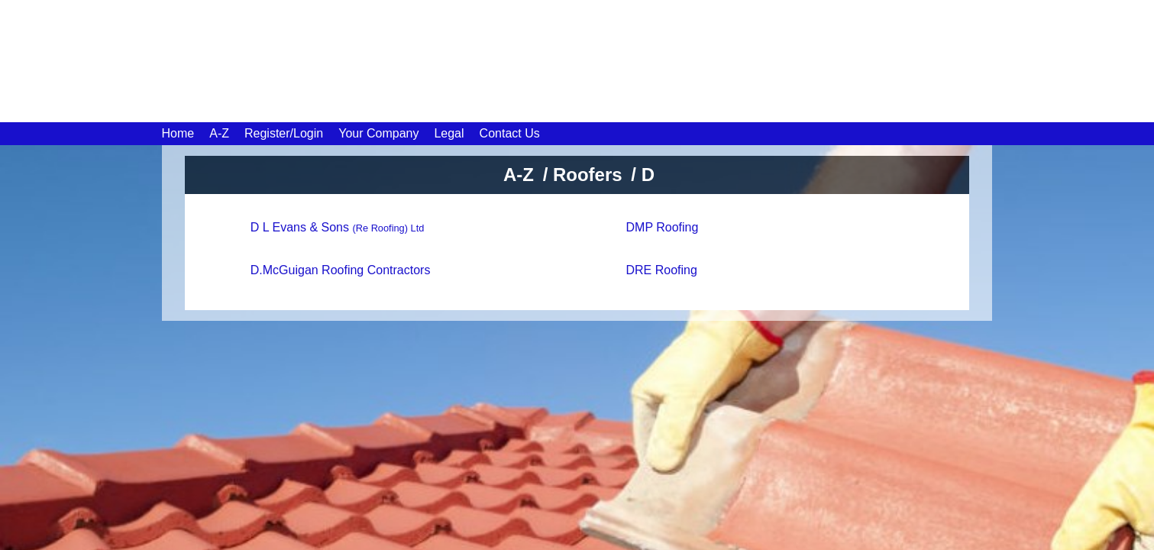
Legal (449, 133)
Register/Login (283, 133)
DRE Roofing (661, 270)
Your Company (378, 133)
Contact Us (510, 133)
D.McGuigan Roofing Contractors (341, 270)
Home (178, 133)
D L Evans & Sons (338, 227)
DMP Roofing (662, 227)
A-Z (219, 133)
